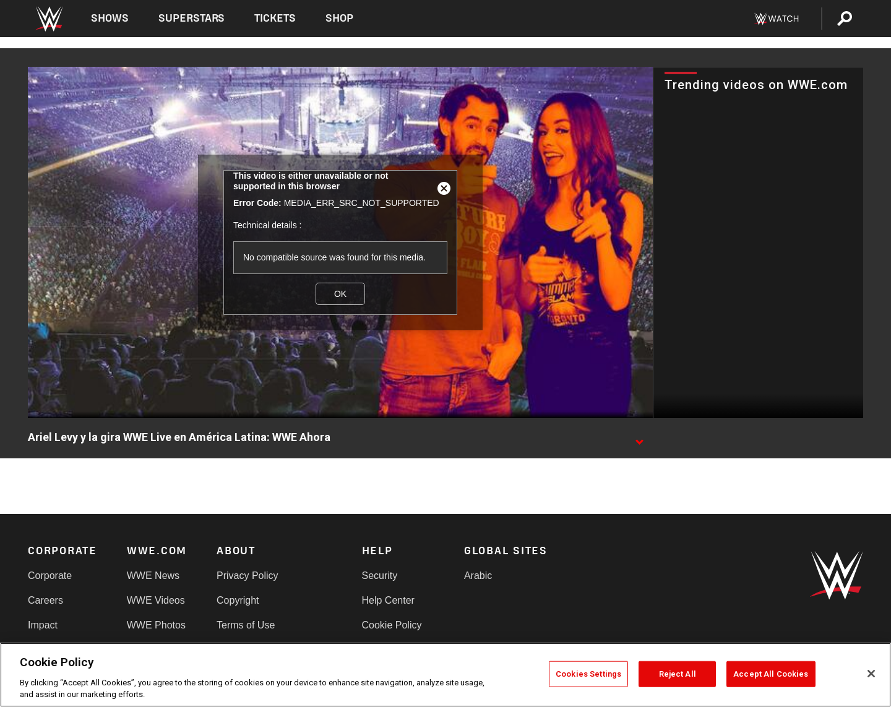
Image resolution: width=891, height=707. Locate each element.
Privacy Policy (247, 575)
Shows (110, 18)
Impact (43, 625)
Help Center (388, 600)
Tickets (275, 18)
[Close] (871, 673)
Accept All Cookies (770, 674)
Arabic (478, 575)
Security (380, 575)
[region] (445, 675)
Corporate (50, 575)
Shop (339, 18)
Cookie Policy (392, 625)
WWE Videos (156, 600)
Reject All (677, 674)
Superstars (191, 18)
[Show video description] (639, 438)
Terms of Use (246, 625)
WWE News (153, 575)
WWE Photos (156, 625)
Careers (45, 600)
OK (340, 294)
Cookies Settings (588, 674)
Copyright (238, 600)
